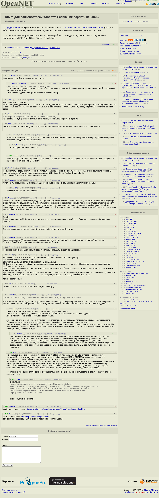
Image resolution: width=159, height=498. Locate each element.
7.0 (126, 299)
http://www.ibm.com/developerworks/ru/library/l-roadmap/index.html (55, 409)
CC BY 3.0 (16, 52)
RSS (114, 71)
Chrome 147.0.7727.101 (135, 261)
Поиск (117, 4)
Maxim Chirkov (151, 493)
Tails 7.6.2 (129, 279)
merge (131, 299)
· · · (46, 75)
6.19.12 (128, 301)
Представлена (13, 28)
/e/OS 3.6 (129, 283)
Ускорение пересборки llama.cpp (143, 133)
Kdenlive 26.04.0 (132, 251)
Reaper (18, 379)
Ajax (72, 71)
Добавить (129, 495)
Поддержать (140, 495)
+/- (96, 71)
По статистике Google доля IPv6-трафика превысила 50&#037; (137, 170)
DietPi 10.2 (129, 293)
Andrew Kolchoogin (19, 83)
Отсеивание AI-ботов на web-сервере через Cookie (138, 143)
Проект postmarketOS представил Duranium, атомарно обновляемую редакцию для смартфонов (137, 101)
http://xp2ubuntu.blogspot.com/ (35, 417)
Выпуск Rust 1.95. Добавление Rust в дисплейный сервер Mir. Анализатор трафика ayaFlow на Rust (139, 189)
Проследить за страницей (13, 495)
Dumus (10, 114)
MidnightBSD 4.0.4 (133, 287)
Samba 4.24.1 (131, 239)
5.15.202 (128, 305)
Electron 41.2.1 (131, 263)
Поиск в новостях (128, 48)
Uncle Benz (12, 75)
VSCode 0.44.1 (131, 247)
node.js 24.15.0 (131, 237)
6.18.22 (135, 301)
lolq (13, 309)
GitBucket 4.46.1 (132, 221)
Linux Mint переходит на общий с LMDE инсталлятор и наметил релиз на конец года (138, 182)
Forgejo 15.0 (130, 257)
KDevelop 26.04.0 (132, 249)
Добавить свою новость (131, 54)
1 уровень (80, 71)
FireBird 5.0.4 (130, 223)
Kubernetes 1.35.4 (132, 265)
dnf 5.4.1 (128, 229)
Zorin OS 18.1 (131, 277)
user (30, 58)
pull (136, 299)
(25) (17, 71)
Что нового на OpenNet (130, 46)
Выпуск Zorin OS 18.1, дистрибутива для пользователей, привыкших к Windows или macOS (139, 196)
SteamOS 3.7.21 (132, 275)
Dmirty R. (19, 333)
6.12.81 (142, 301)
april (9, 124)
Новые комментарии (129, 51)
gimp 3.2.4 (129, 227)
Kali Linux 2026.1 (132, 291)
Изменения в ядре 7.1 (129, 308)
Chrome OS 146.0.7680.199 (136, 273)
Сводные (142, 43)
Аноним (19, 145)
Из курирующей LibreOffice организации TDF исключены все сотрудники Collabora (135, 78)
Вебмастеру (152, 495)
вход (133, 1)
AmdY (14, 135)
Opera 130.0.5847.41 (133, 233)
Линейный (89, 71)
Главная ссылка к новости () (33, 48)
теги (123, 4)
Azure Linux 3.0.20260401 (135, 285)
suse (20, 58)
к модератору (57, 75)
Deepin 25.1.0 (131, 281)
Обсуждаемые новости (138, 153)
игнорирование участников (94, 425)
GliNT (11, 255)
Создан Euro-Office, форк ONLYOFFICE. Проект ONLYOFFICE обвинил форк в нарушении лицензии (137, 85)
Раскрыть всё (105, 71)
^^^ (47, 83)
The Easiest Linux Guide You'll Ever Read (83, 28)
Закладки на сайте (10, 493)
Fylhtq (11, 247)
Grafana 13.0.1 (131, 225)
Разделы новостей (128, 43)
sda (10, 284)
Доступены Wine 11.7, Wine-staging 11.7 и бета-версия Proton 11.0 (138, 203)
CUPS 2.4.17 (130, 231)
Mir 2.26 (128, 255)
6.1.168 (122, 303)
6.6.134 (149, 301)
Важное (138, 62)
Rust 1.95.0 (130, 245)
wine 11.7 (129, 219)
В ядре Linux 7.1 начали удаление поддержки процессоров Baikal (138, 175)
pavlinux (12, 226)
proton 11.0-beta (132, 235)
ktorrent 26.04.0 (131, 253)
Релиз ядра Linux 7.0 (134, 73)
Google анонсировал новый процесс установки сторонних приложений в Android (138, 94)
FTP (130, 22)
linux (25, 58)
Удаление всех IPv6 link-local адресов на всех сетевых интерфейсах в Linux (138, 128)
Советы (138, 115)
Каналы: (124, 40)
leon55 (10, 100)
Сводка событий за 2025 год (132, 107)
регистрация (140, 1)
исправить (106, 45)
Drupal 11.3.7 (130, 267)
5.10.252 (136, 305)
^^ (44, 83)
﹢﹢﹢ (41, 75)
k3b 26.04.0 (130, 243)
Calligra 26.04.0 (131, 241)
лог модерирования (110, 425)
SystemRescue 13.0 (133, 289)
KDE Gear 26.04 (132, 259)
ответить (35, 75)
